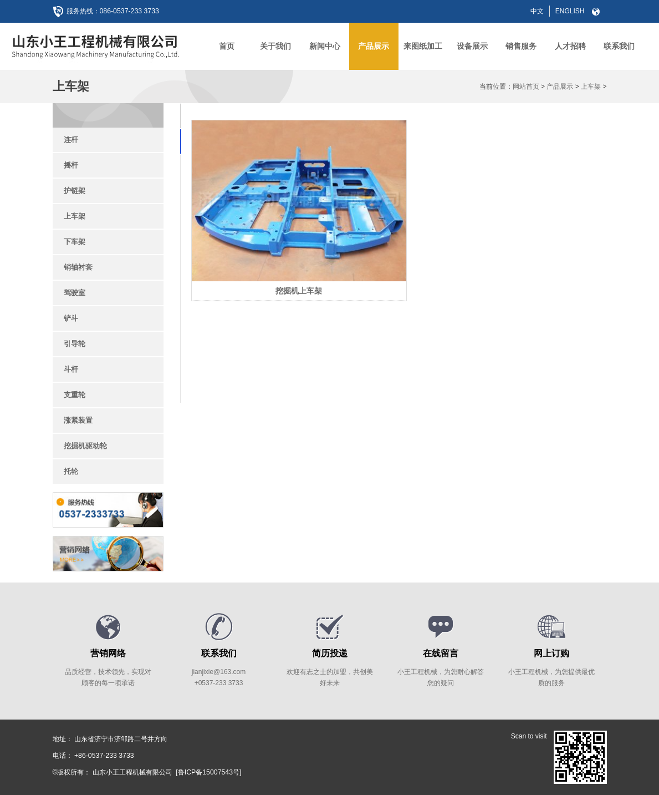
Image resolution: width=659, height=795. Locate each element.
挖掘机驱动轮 (85, 446)
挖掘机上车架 (257, 228)
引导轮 (74, 344)
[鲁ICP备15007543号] (208, 772)
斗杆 (71, 369)
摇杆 (71, 165)
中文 (537, 11)
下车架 (74, 241)
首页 (226, 46)
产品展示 (559, 86)
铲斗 (71, 318)
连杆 (71, 139)
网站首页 (526, 86)
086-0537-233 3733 (129, 11)
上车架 (591, 86)
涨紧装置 (78, 420)
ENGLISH (570, 11)
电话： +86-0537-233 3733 (92, 755)
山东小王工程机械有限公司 (132, 772)
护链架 (74, 190)
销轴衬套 (78, 267)
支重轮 (74, 395)
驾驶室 (74, 292)
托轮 (71, 471)
